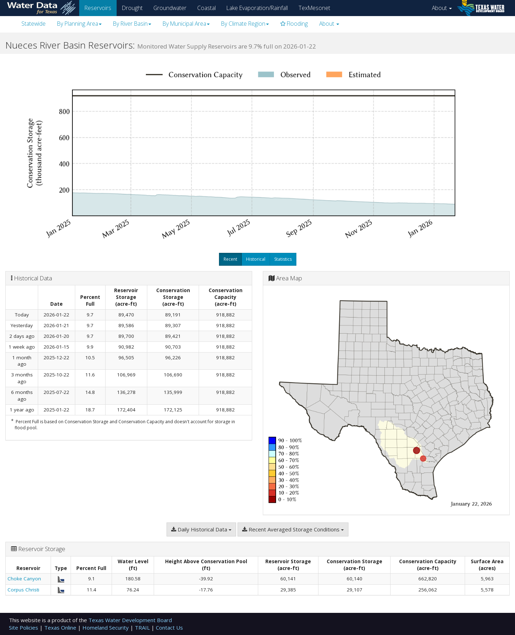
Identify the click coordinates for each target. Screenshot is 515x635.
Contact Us (169, 627)
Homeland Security (106, 627)
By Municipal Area (186, 24)
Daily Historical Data (201, 529)
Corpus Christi (23, 589)
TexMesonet (314, 8)
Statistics (283, 259)
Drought (132, 8)
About (442, 8)
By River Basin (132, 24)
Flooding (294, 24)
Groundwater (170, 8)
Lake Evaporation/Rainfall (257, 8)
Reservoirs (98, 8)
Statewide (33, 24)
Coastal (206, 8)
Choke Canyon (24, 578)
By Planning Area (79, 24)
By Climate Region (245, 24)
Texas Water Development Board (130, 620)
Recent (230, 259)
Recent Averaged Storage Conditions (293, 529)
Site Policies (24, 627)
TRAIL (143, 627)
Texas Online (61, 627)
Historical (255, 259)
